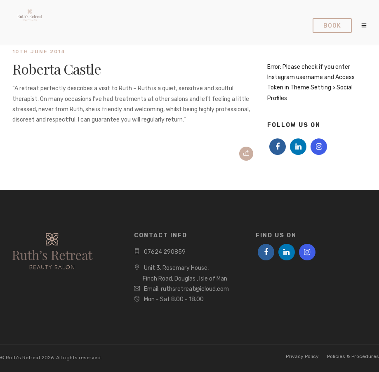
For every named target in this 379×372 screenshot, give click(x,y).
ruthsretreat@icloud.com (195, 288)
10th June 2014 (39, 51)
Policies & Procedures (353, 356)
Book (332, 25)
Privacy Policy (302, 356)
